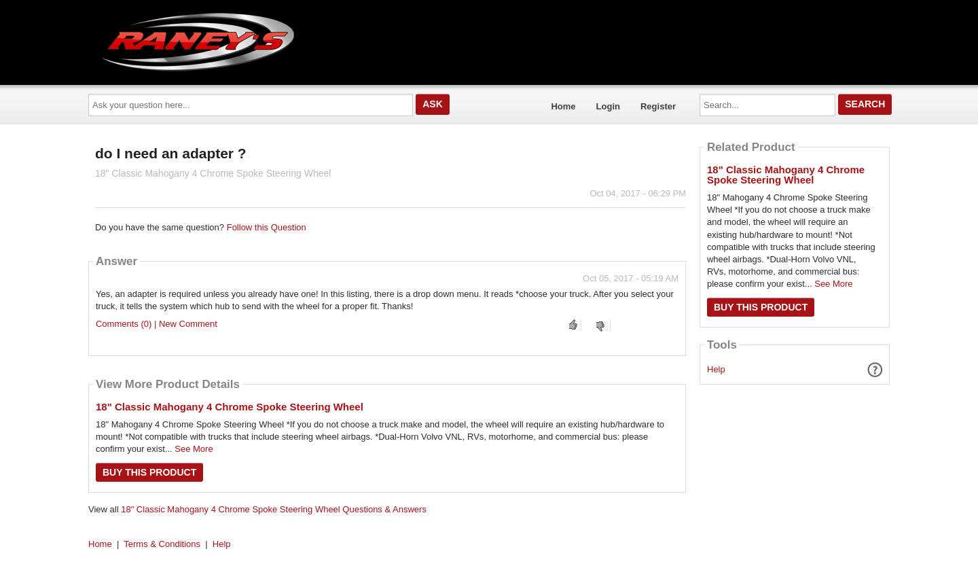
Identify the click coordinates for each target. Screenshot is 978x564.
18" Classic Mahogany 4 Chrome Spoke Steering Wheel (229, 406)
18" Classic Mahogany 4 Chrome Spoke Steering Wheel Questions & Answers (274, 509)
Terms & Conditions (162, 544)
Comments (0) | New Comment (156, 324)
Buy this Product (149, 472)
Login (608, 106)
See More (194, 449)
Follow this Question (266, 227)
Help (716, 369)
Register (658, 106)
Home (563, 106)
